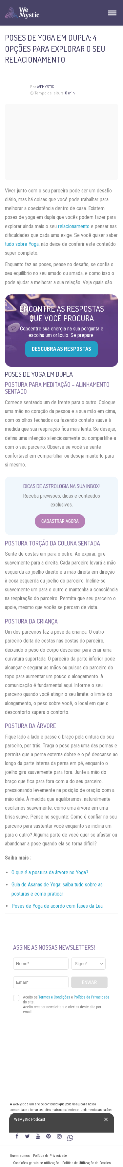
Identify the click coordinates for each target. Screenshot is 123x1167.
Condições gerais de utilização (36, 1163)
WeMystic (45, 86)
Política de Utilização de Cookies (86, 1163)
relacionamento (74, 226)
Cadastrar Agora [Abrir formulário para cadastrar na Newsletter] (60, 521)
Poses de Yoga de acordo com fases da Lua (57, 906)
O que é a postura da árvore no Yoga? (49, 872)
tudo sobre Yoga (22, 244)
